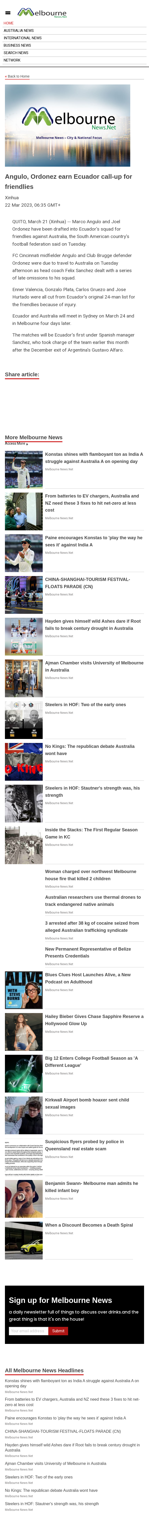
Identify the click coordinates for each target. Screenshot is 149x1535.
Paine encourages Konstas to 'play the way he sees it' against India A (65, 1418)
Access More (15, 443)
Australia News (19, 30)
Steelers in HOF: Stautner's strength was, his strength (52, 1504)
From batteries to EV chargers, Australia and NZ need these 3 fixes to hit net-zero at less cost (92, 503)
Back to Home (17, 76)
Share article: (22, 374)
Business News (17, 45)
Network (12, 60)
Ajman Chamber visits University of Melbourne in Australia (55, 1463)
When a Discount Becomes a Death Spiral (89, 1225)
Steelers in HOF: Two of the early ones (85, 704)
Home (9, 23)
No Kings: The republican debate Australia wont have (51, 1490)
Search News (16, 53)
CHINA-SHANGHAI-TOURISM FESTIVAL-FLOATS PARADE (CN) (63, 1431)
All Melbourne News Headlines (44, 1370)
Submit (58, 1331)
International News (23, 38)
